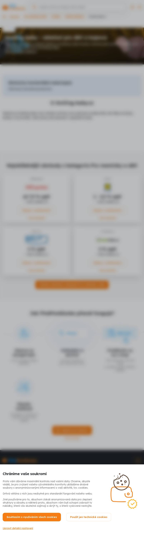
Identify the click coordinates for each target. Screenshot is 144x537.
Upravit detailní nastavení (18, 528)
